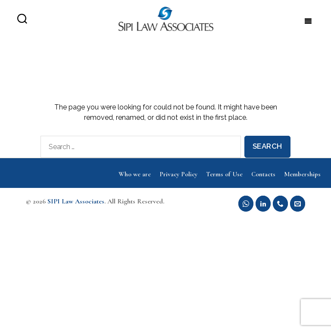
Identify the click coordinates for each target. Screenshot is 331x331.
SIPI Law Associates (75, 209)
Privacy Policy (178, 182)
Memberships (302, 182)
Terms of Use (224, 182)
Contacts (263, 182)
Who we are (135, 182)
